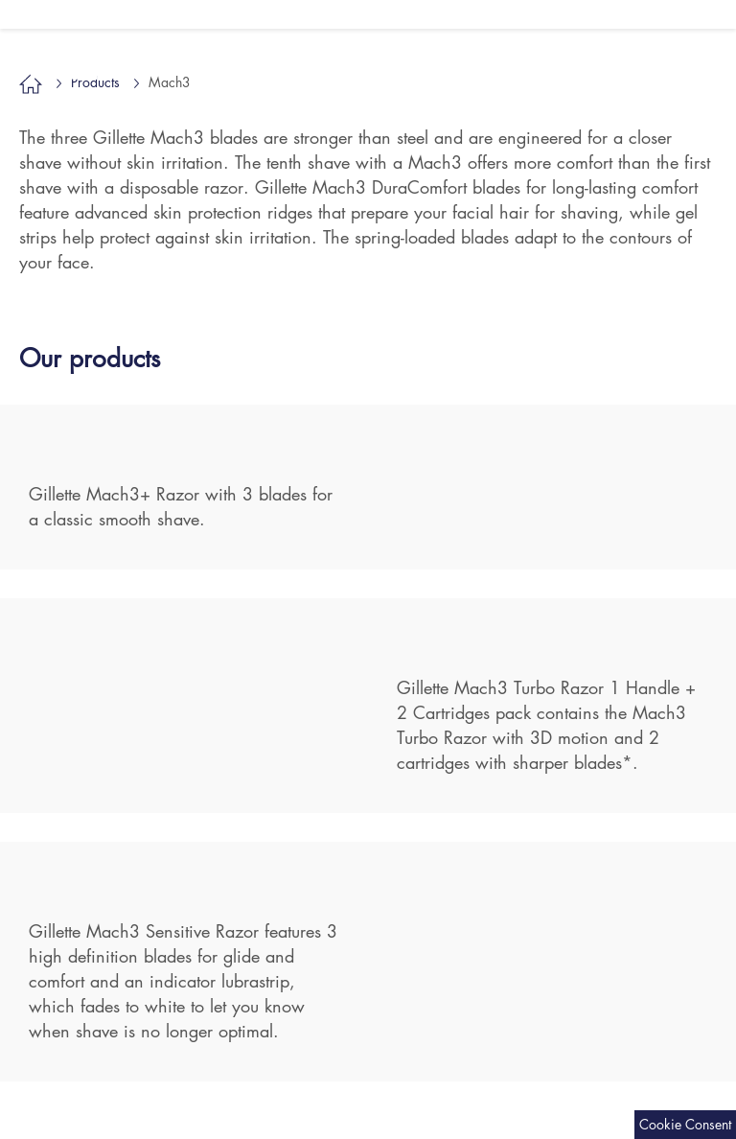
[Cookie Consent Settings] (685, 1124)
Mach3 (69, 66)
